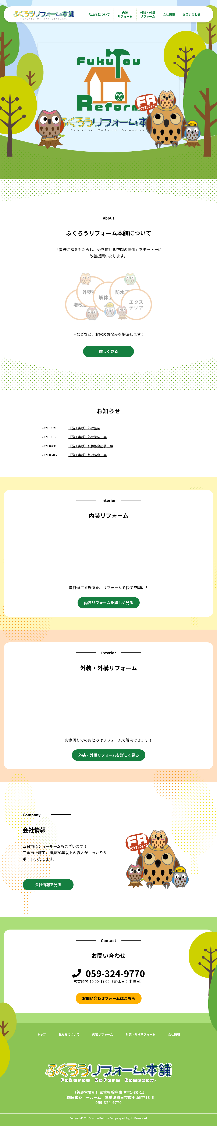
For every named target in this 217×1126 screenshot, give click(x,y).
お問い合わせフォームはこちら (108, 998)
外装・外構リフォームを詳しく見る (108, 755)
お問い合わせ (191, 14)
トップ (41, 1034)
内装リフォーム (125, 14)
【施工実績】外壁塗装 (84, 428)
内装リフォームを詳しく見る (108, 602)
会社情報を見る (48, 884)
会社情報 (169, 14)
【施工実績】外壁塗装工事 (87, 437)
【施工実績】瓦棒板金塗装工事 (90, 446)
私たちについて (99, 14)
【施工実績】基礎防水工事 (87, 455)
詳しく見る (108, 351)
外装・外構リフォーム (147, 14)
